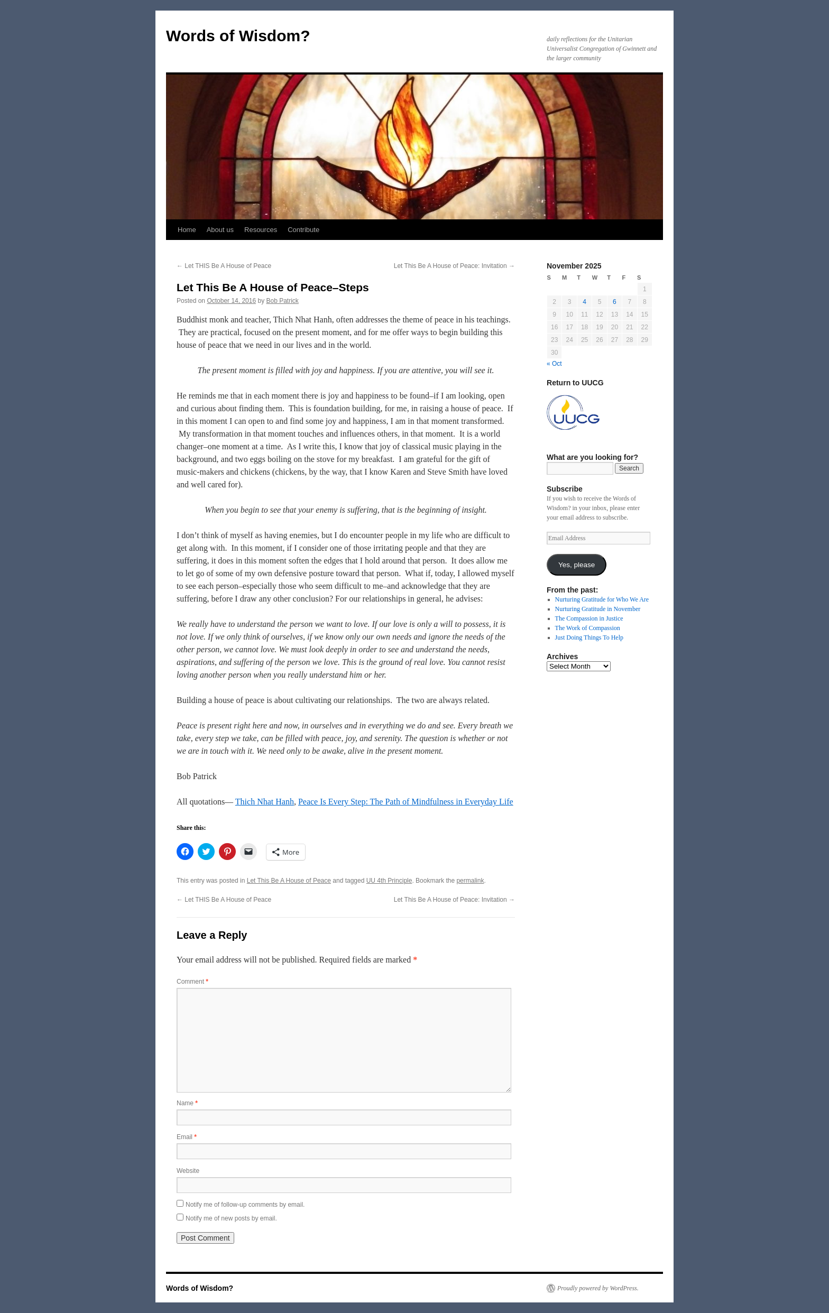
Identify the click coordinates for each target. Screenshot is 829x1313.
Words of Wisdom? (238, 35)
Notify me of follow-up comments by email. (245, 1204)
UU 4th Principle (389, 880)
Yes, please (576, 565)
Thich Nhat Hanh (264, 801)
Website (188, 1171)
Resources (260, 230)
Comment (192, 981)
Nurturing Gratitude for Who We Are (602, 599)
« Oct (554, 363)
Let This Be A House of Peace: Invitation (454, 266)
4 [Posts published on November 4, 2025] (584, 302)
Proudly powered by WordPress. (598, 1288)
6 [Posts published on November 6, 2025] (614, 302)
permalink (470, 880)
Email (187, 1137)
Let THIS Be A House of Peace (224, 266)
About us (220, 230)
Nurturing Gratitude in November (598, 609)
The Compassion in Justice (589, 618)
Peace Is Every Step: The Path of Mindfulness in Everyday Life (405, 801)
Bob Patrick (282, 300)
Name (187, 1103)
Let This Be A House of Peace (289, 880)
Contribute (303, 230)
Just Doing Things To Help (589, 637)
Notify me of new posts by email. (231, 1218)
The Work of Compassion (587, 628)
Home (187, 230)
